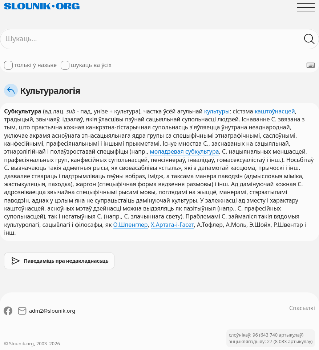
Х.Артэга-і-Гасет (172, 225)
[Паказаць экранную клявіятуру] (310, 65)
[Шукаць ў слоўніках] (309, 39)
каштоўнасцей (275, 111)
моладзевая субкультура (184, 151)
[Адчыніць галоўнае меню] (306, 7)
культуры (217, 111)
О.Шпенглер (130, 225)
